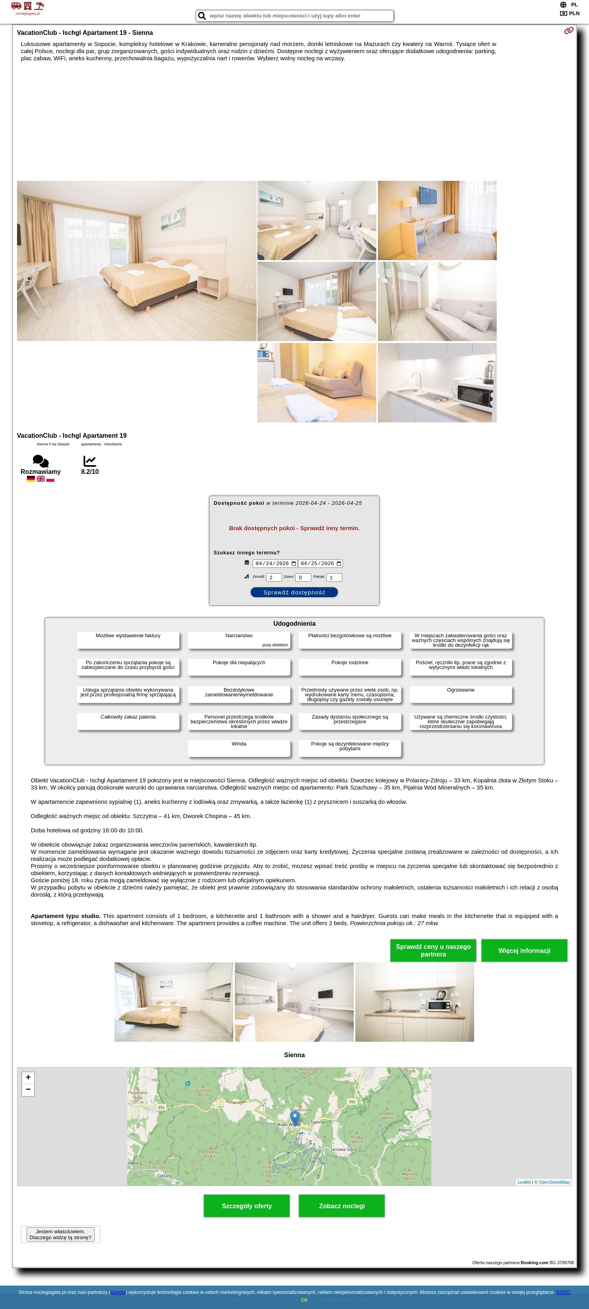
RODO (563, 1292)
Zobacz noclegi (342, 1206)
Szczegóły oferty (247, 1206)
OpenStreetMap (554, 1182)
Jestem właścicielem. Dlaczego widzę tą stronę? (60, 1234)
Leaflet (524, 1182)
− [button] (28, 1090)
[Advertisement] (294, 121)
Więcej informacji (525, 950)
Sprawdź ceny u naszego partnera (433, 950)
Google (118, 1292)
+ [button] (28, 1078)
